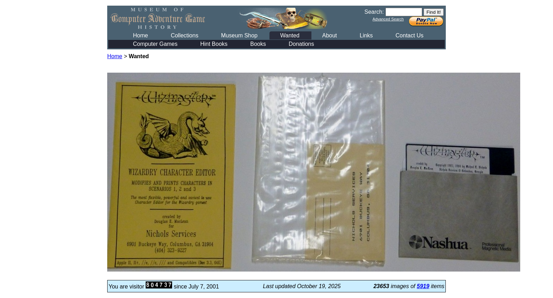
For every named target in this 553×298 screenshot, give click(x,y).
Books (258, 44)
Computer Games (155, 44)
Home (140, 35)
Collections (184, 35)
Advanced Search (387, 19)
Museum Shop (239, 35)
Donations (301, 44)
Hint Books (213, 44)
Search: (374, 12)
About (329, 35)
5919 (423, 286)
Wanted (289, 35)
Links (366, 35)
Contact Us (410, 35)
